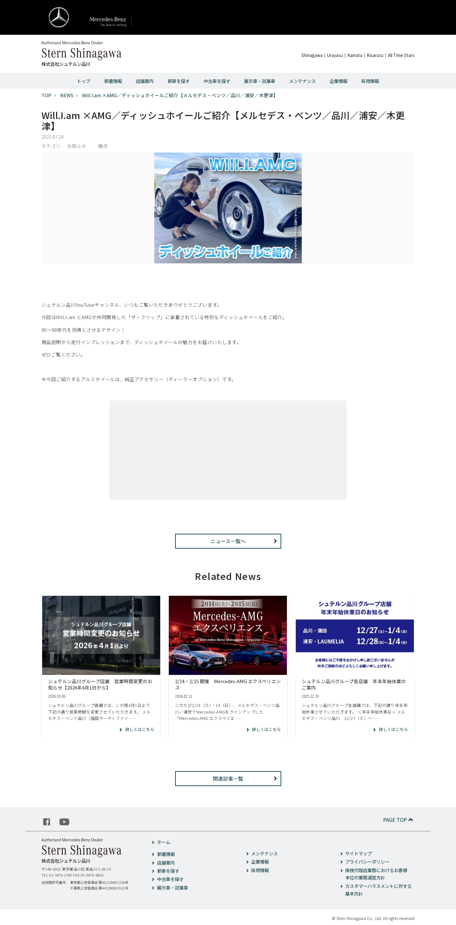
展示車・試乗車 (259, 81)
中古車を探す (217, 81)
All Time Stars (401, 55)
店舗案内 (145, 81)
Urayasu (335, 55)
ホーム (163, 842)
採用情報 (370, 81)
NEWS (66, 95)
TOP (46, 95)
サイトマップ (358, 853)
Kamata (354, 55)
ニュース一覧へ (228, 541)
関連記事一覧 (228, 778)
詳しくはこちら (139, 729)
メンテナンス (302, 81)
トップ (83, 81)
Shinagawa (312, 55)
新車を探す (179, 81)
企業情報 (338, 81)
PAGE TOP (399, 819)
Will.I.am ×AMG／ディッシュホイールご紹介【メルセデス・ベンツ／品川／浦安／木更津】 (180, 95)
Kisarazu (375, 55)
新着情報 (113, 81)
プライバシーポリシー (367, 861)
